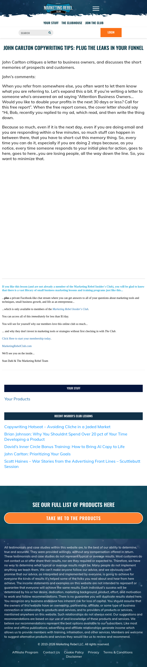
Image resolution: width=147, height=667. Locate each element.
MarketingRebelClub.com (17, 346)
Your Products (17, 398)
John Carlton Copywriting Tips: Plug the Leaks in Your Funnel (73, 47)
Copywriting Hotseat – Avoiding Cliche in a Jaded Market (57, 426)
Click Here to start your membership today (26, 338)
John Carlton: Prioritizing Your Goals (37, 453)
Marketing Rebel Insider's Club (70, 309)
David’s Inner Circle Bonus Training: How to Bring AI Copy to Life (64, 446)
